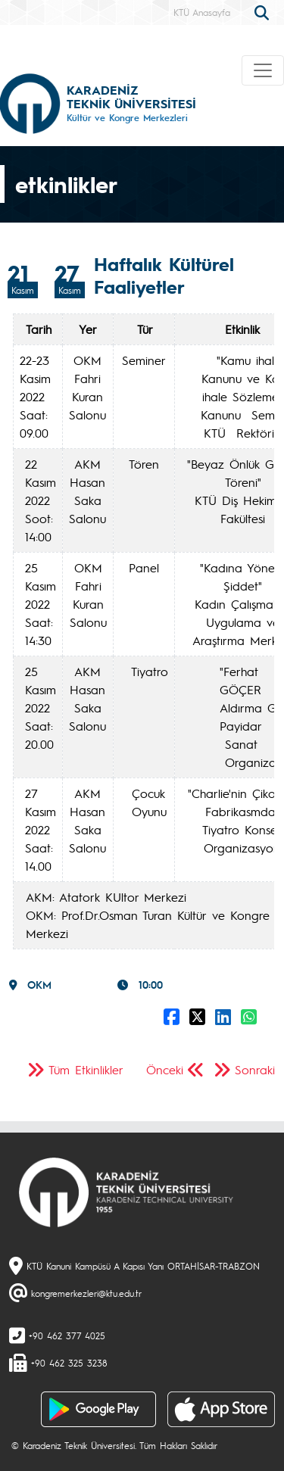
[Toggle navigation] (263, 70)
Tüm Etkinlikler (85, 1069)
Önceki (164, 1069)
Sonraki (255, 1069)
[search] (263, 11)
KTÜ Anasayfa (201, 12)
